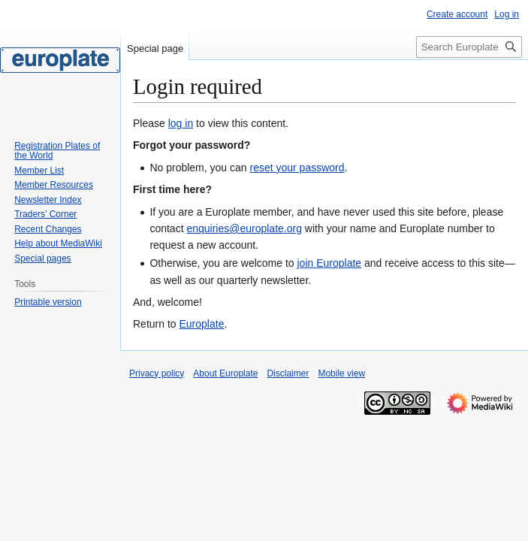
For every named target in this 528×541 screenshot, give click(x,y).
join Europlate (329, 263)
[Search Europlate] (469, 47)
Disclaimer (288, 373)
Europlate (201, 324)
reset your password (296, 168)
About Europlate (225, 373)
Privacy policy (156, 373)
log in (180, 123)
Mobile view (341, 373)
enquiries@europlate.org (244, 228)
